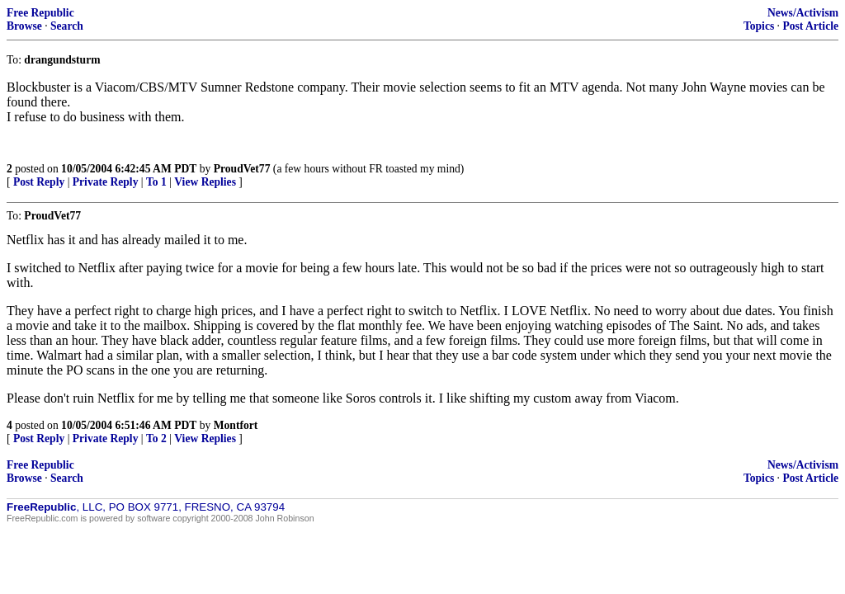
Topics (759, 26)
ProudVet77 (242, 169)
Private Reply (106, 182)
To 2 (156, 438)
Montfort (236, 425)
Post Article (810, 26)
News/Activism (802, 13)
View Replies (205, 182)
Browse (24, 26)
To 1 (156, 182)
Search (66, 26)
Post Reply (38, 182)
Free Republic (40, 13)
